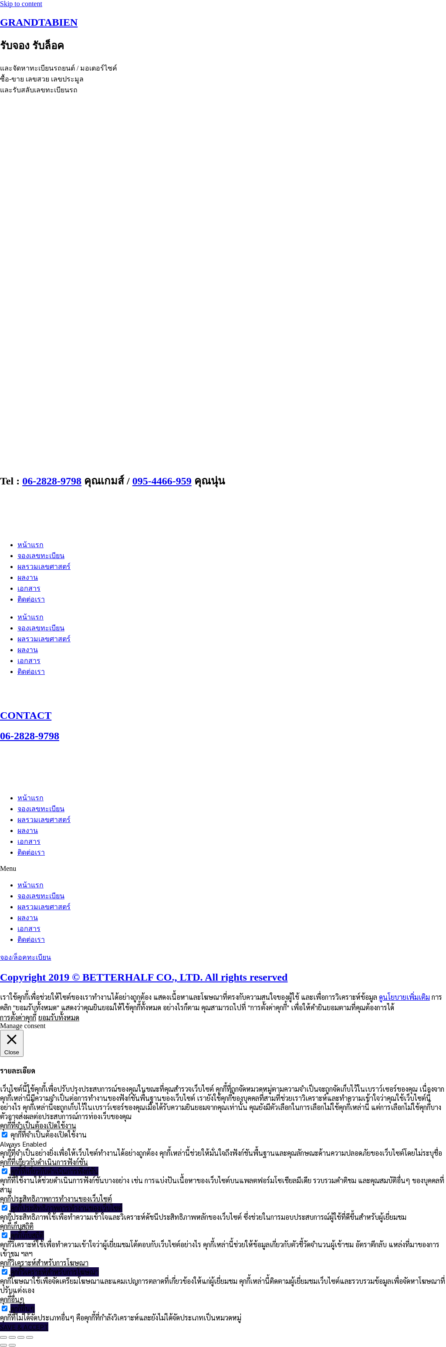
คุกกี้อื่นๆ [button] (12, 1299)
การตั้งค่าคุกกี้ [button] (18, 1017)
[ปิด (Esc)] (29, 1337)
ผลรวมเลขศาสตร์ (44, 566)
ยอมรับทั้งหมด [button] (58, 1017)
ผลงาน (27, 577)
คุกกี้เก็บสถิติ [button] (17, 1226)
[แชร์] (20, 1337)
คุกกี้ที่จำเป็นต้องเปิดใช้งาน (48, 1134)
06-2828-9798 (51, 481)
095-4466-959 (162, 481)
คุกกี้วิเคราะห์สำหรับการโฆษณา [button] (44, 1262)
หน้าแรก (30, 544)
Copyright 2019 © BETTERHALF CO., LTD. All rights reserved (143, 977)
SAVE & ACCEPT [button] (24, 1326)
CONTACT (25, 715)
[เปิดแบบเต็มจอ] (12, 1337)
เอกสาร (29, 588)
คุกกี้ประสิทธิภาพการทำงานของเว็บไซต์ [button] (56, 1198)
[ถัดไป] (12, 1345)
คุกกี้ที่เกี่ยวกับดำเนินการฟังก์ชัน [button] (44, 1162)
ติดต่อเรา (31, 599)
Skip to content (21, 3)
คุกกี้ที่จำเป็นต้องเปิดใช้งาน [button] (38, 1125)
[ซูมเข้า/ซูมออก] (3, 1337)
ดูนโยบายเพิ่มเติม (404, 997)
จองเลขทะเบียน (40, 555)
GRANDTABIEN (39, 22)
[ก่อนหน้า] (3, 1345)
